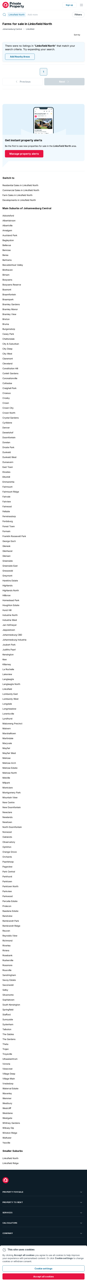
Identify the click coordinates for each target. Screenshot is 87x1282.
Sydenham (7, 1024)
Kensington (8, 654)
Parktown (7, 881)
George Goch (9, 541)
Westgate (7, 1118)
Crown (5, 403)
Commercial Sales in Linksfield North (20, 190)
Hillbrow (6, 595)
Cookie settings (43, 1268)
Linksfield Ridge (10, 1163)
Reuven (6, 930)
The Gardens (8, 1039)
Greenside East (10, 565)
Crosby (6, 398)
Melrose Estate (9, 768)
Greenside (7, 561)
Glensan (6, 556)
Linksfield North (10, 1158)
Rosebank (7, 955)
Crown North (8, 412)
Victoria (6, 1063)
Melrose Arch (9, 763)
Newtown (7, 822)
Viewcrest (7, 1068)
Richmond (7, 940)
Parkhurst (7, 876)
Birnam (5, 274)
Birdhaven (7, 270)
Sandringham (9, 975)
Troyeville (7, 1054)
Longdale (7, 703)
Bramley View (9, 314)
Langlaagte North (11, 684)
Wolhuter (6, 1137)
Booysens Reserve (11, 284)
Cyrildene (7, 422)
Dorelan (6, 442)
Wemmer (6, 1098)
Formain (6, 531)
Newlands (7, 817)
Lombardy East (10, 694)
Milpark (6, 782)
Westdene (7, 1113)
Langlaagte (8, 679)
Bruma (5, 324)
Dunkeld (6, 452)
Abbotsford (8, 215)
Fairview (6, 501)
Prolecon (6, 906)
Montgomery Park (11, 792)
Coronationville (9, 378)
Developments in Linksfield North (19, 200)
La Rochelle (8, 669)
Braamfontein (9, 294)
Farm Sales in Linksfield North (17, 195)
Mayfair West (9, 753)
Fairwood (7, 506)
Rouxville (6, 970)
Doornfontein (8, 437)
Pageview (7, 866)
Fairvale (6, 496)
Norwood (7, 832)
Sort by (77, 35)
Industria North (10, 615)
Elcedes (6, 472)
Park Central (8, 871)
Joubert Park (9, 644)
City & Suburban (10, 343)
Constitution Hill (10, 368)
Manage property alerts (24, 153)
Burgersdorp (8, 329)
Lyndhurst (7, 718)
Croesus (6, 393)
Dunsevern (7, 462)
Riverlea (6, 945)
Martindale (7, 738)
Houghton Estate (10, 605)
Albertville (7, 225)
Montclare (7, 787)
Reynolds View (9, 935)
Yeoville (6, 1142)
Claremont (7, 358)
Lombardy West (10, 699)
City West (7, 353)
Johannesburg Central (12, 29)
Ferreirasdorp (9, 516)
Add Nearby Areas (20, 56)
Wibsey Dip (8, 1128)
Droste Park (8, 447)
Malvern (6, 728)
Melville (6, 777)
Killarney (6, 664)
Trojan (5, 1049)
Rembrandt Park (10, 921)
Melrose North (9, 772)
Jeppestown (8, 630)
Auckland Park (9, 235)
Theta (5, 1044)
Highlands (7, 585)
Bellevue (6, 245)
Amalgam (7, 230)
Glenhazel (7, 551)
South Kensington (11, 1004)
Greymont (7, 575)
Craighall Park (9, 388)
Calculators (42, 1223)
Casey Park (8, 334)
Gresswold (7, 570)
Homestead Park (10, 600)
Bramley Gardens (11, 304)
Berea (5, 255)
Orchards (7, 856)
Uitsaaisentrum (9, 1059)
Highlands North (10, 590)
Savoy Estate (9, 980)
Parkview (7, 891)
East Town (7, 467)
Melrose (6, 758)
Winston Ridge (9, 1132)
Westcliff (6, 1108)
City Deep (7, 348)
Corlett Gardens (10, 373)
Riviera (5, 950)
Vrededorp (7, 1083)
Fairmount (7, 486)
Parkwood (7, 896)
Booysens (7, 279)
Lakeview (7, 674)
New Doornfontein (11, 807)
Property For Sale (42, 1192)
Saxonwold (8, 985)
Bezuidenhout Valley (12, 265)
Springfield (7, 1009)
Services (42, 1212)
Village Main (8, 1078)
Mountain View (9, 797)
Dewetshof (7, 432)
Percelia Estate (9, 901)
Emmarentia (8, 481)
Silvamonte (8, 994)
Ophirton (6, 847)
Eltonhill (6, 477)
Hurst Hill (6, 610)
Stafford (6, 1014)
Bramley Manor (10, 309)
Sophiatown (8, 999)
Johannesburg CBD (12, 634)
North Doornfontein (12, 827)
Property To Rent (42, 1202)
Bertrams (7, 260)
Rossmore (7, 965)
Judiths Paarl (9, 649)
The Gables (8, 1034)
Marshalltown (9, 733)
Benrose (6, 250)
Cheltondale (8, 339)
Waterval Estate (10, 1088)
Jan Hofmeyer (9, 625)
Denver (6, 427)
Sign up (69, 5)
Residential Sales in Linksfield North (20, 185)
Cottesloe (7, 383)
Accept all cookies (43, 1276)
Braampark (8, 299)
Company (42, 1233)
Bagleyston (8, 240)
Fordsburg (7, 521)
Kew (4, 659)
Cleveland (7, 363)
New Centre (8, 802)
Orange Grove (9, 852)
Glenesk (6, 546)
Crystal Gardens (10, 417)
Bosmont (6, 289)
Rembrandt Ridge (11, 925)
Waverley (7, 1093)
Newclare (7, 812)
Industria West (9, 620)
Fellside (6, 511)
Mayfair (6, 748)
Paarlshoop (8, 861)
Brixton (6, 319)
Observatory (8, 842)
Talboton (6, 1029)
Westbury (7, 1103)
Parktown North (10, 886)
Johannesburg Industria (14, 639)
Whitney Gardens (11, 1123)
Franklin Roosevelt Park (14, 536)
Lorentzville (8, 713)
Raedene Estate (10, 911)
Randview (7, 916)
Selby (5, 990)
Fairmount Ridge (10, 491)
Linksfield (30, 29)
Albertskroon (8, 220)
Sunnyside (7, 1019)
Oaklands (7, 837)
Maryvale (7, 743)
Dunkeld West (9, 457)
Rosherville (7, 960)
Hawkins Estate (10, 580)
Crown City (8, 408)
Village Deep (8, 1073)
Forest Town (8, 526)
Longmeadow (9, 708)
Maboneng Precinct (12, 723)
